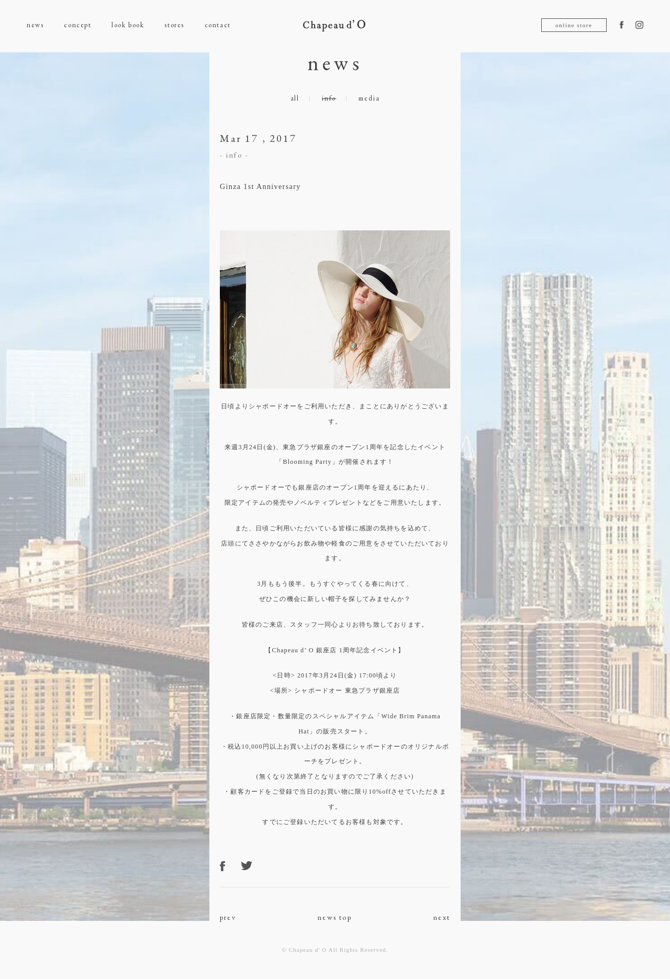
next (441, 917)
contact (218, 24)
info (329, 98)
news (35, 24)
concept (77, 24)
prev (228, 917)
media (369, 98)
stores (174, 24)
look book (127, 24)
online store (573, 25)
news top (335, 917)
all (295, 98)
